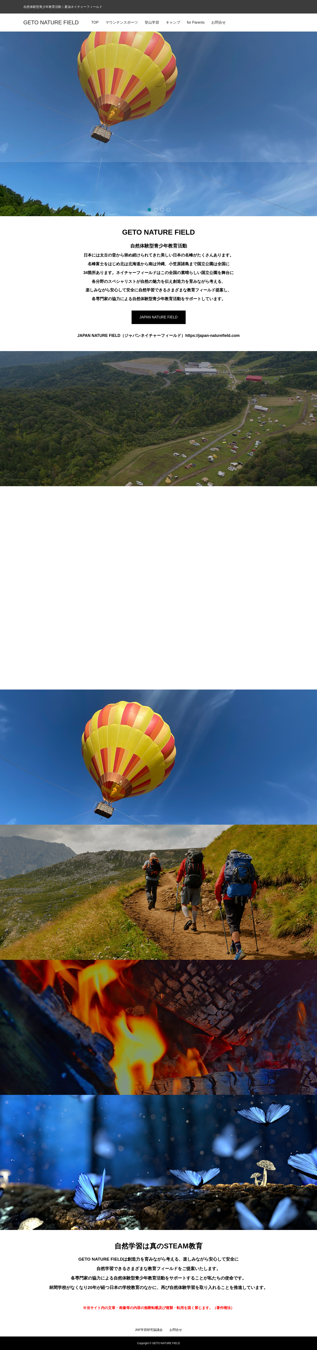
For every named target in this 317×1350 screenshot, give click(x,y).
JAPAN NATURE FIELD (158, 317)
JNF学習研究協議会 (149, 1330)
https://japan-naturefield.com (212, 335)
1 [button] (149, 209)
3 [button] (161, 209)
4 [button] (168, 209)
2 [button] (155, 209)
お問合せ (175, 1330)
